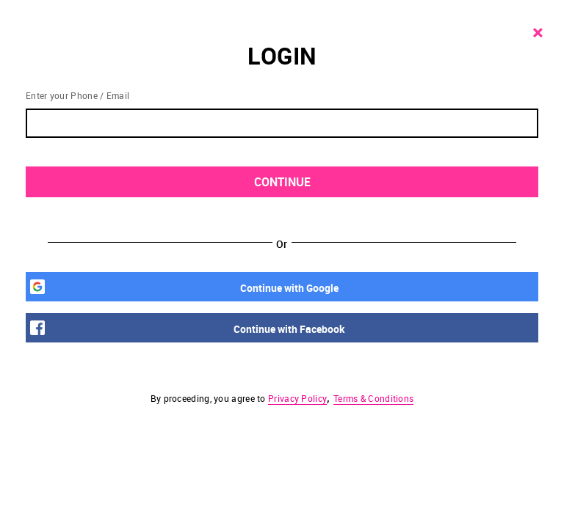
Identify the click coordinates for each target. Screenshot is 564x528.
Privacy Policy (297, 398)
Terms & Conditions (373, 398)
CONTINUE (396, 182)
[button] (282, 264)
